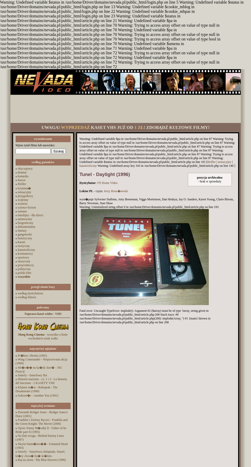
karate (21, 242)
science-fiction (27, 207)
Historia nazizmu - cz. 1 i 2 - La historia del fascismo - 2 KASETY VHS (41, 381)
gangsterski (25, 234)
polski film (24, 273)
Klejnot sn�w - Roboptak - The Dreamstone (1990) (37, 389)
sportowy (23, 257)
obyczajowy (25, 168)
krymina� (24, 188)
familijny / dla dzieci (30, 215)
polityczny (24, 269)
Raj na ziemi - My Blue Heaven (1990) (42, 460)
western (22, 203)
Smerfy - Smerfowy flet (32, 375)
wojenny (23, 200)
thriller (22, 184)
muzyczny (24, 261)
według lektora (27, 297)
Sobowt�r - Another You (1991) (38, 395)
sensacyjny (24, 192)
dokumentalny (27, 227)
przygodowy (25, 196)
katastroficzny (26, 250)
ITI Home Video (107, 183)
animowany (25, 219)
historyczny (25, 238)
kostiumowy (25, 253)
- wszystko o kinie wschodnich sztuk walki (43, 336)
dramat (22, 172)
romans (22, 211)
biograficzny (26, 223)
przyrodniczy (26, 265)
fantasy (22, 230)
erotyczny (24, 246)
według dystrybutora (30, 293)
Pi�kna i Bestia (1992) (32, 355)
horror (22, 180)
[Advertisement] (125, 108)
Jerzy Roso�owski (116, 191)
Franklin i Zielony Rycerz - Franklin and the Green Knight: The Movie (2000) (42, 422)
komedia (23, 176)
